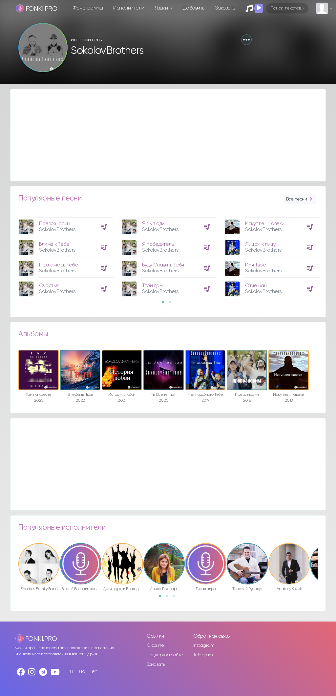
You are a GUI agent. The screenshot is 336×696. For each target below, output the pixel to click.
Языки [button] (162, 8)
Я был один (154, 223)
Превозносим (54, 223)
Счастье (49, 285)
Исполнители (128, 8)
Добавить (193, 8)
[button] (246, 40)
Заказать (225, 8)
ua (82, 671)
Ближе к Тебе (54, 244)
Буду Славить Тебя (163, 265)
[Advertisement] (168, 135)
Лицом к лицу (260, 244)
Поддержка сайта (165, 655)
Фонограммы (88, 8)
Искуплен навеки (264, 223)
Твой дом (152, 285)
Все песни (300, 199)
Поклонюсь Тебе (58, 265)
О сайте (155, 645)
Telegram (203, 655)
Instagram (204, 645)
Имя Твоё (255, 265)
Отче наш (256, 285)
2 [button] (172, 304)
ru (71, 671)
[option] (64, 255)
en (94, 671)
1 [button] (165, 304)
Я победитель (158, 244)
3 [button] (176, 598)
